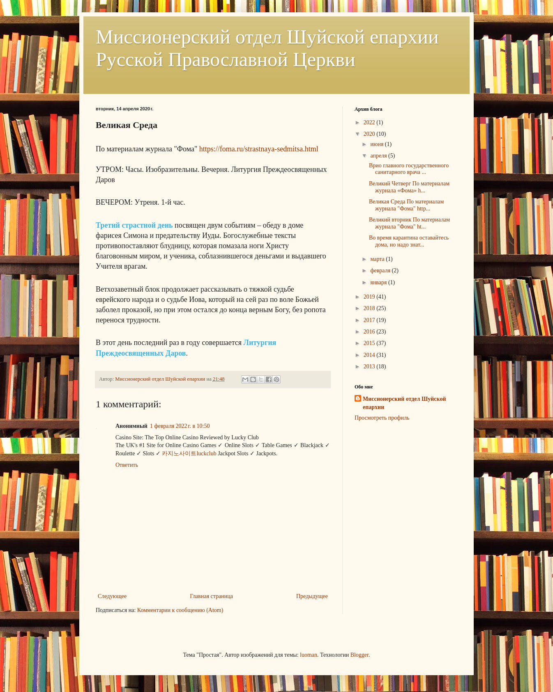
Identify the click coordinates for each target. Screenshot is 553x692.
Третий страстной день (135, 225)
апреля (379, 156)
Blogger (359, 655)
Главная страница (211, 596)
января (379, 282)
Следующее (112, 596)
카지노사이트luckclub (189, 453)
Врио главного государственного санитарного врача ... (409, 169)
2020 (370, 134)
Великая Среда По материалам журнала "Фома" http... (406, 205)
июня (377, 144)
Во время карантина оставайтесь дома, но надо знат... (409, 241)
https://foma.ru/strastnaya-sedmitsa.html (258, 149)
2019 (370, 297)
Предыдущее (312, 596)
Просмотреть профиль (382, 418)
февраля (381, 270)
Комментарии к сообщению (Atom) (180, 610)
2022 (370, 122)
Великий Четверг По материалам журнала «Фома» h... (409, 187)
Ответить (126, 465)
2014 (370, 355)
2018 (370, 308)
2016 (370, 332)
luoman (308, 655)
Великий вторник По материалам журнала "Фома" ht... (409, 223)
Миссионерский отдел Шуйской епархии (404, 403)
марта (378, 259)
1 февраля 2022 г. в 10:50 (180, 426)
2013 (370, 366)
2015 (370, 343)
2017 (370, 320)
